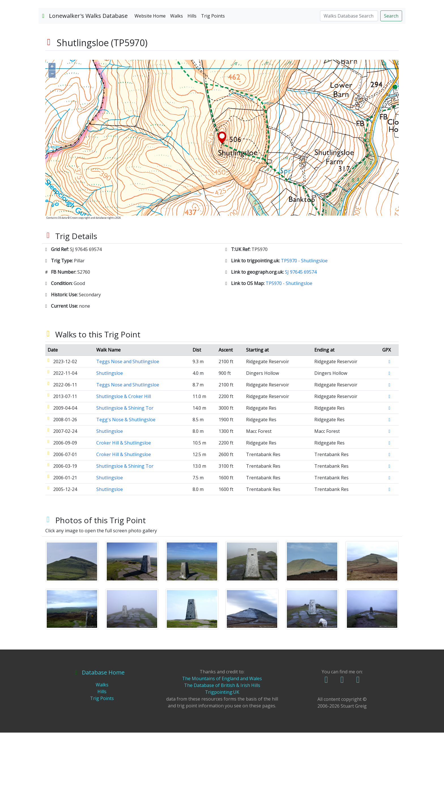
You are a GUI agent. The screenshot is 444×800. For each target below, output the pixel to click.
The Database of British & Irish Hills (222, 753)
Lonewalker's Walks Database (85, 83)
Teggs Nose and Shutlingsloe (127, 428)
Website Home (150, 83)
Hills (192, 83)
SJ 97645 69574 (301, 339)
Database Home (100, 740)
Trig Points (213, 83)
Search (391, 83)
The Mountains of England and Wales (222, 746)
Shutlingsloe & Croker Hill (123, 463)
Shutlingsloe (109, 440)
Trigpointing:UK (222, 759)
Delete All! (342, 780)
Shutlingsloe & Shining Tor (124, 475)
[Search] (349, 83)
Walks (176, 83)
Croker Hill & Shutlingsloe (123, 510)
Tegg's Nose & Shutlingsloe (125, 487)
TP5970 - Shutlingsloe (304, 328)
